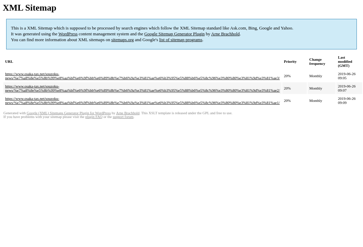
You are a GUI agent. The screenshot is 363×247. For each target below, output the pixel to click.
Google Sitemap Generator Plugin (174, 33)
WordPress (68, 33)
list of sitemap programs (180, 39)
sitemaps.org (122, 39)
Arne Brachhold (225, 33)
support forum (123, 117)
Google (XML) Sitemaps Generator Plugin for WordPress (69, 113)
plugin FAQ (93, 117)
